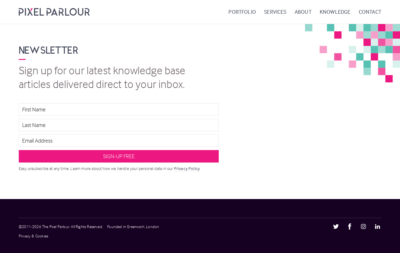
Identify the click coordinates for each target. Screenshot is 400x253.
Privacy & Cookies (33, 235)
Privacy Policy (187, 168)
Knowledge (335, 11)
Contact (370, 11)
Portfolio (242, 11)
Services (275, 11)
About (303, 11)
